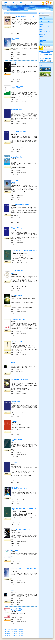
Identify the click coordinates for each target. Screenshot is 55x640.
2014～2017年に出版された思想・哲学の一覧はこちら (15, 633)
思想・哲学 (43, 34)
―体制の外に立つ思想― (16, 87)
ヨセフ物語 (14, 462)
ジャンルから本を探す (18, 4)
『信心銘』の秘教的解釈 (16, 610)
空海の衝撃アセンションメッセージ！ (20, 379)
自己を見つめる (14, 39)
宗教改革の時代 (15, 227)
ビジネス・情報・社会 (45, 31)
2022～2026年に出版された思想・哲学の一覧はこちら (15, 629)
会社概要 (25, 4)
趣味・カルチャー (44, 29)
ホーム (13, 4)
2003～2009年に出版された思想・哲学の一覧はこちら (15, 635)
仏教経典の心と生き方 (16, 341)
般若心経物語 (14, 550)
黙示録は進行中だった (16, 109)
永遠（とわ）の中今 (16, 156)
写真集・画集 (43, 38)
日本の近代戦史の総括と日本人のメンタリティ (22, 204)
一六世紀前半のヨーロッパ (16, 228)
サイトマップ (29, 4)
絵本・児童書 (43, 36)
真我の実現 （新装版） (16, 609)
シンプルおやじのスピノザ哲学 (18, 131)
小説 (42, 24)
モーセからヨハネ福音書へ (17, 86)
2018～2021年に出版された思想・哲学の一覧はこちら (15, 631)
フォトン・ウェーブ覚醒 (17, 270)
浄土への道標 (14, 180)
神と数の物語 (14, 487)
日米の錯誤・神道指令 (16, 439)
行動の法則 (14, 421)
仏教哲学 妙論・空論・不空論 (18, 319)
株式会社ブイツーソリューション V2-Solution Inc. (5, 3)
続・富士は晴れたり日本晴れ (16, 157)
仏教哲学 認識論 (15, 38)
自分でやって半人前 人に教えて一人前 (20, 529)
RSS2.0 (41, 78)
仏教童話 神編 (14, 63)
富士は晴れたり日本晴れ (17, 295)
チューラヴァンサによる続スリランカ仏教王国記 (23, 16)
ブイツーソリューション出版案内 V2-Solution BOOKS (21, 3)
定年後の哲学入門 (14, 133)
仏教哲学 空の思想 (15, 401)
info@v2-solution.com (46, 58)
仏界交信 (13, 182)
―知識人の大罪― (14, 440)
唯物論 (13, 362)
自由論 (13, 590)
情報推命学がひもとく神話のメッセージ (19, 488)
